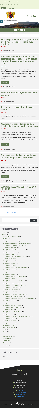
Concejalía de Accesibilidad (10, 241)
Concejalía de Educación (9, 206)
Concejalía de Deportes (9, 263)
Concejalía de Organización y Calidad (13, 296)
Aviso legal (20, 390)
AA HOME (4, 232)
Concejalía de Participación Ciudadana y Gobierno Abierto (18, 298)
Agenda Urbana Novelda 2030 (11, 236)
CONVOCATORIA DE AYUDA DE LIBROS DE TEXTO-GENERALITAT (18, 187)
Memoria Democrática (9, 327)
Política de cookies (20, 394)
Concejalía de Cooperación (10, 258)
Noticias (4, 234)
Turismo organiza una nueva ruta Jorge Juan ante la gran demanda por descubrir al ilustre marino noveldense (19, 42)
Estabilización (6, 340)
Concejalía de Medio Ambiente (11, 283)
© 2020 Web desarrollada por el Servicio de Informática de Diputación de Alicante (19, 404)
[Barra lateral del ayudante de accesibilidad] (1, 21)
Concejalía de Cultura (9, 87)
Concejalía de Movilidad (9, 292)
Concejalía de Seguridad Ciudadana (12, 312)
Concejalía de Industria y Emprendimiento (14, 276)
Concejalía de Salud (8, 309)
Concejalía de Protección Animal (11, 303)
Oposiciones (6, 343)
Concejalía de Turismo (9, 50)
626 (8, 212)
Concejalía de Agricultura (9, 247)
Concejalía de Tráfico (8, 314)
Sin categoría (5, 345)
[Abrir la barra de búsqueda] (28, 16)
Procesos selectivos (7, 336)
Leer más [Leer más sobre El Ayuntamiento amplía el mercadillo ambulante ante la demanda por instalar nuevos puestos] (4, 176)
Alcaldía (5, 238)
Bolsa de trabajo (7, 338)
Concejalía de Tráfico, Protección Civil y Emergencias (17, 316)
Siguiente (13, 212)
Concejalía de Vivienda (9, 323)
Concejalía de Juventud (9, 278)
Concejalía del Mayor (8, 101)
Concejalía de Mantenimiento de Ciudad (13, 281)
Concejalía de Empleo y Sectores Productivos (15, 116)
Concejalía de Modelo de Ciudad (11, 287)
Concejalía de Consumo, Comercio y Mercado (15, 256)
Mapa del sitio (20, 396)
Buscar (33, 220)
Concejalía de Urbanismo (9, 320)
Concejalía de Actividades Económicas (13, 245)
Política (5, 331)
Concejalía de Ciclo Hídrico (10, 252)
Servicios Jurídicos (8, 334)
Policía (5, 329)
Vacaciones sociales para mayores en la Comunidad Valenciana (19, 93)
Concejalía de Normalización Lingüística (13, 294)
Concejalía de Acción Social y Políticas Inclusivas (16, 243)
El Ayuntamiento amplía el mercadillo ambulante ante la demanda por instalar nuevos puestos (18, 156)
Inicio (19, 33)
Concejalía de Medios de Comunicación (13, 285)
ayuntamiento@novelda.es (16, 1)
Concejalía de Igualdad (9, 274)
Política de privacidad (20, 392)
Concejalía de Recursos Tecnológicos (13, 307)
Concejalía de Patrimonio (9, 300)
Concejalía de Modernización (10, 289)
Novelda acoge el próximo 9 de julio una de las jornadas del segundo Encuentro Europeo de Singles (19, 125)
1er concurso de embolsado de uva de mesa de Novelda (17, 108)
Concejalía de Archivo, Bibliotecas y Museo (14, 250)
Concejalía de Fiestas (8, 269)
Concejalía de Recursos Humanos (12, 305)
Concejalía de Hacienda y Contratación (13, 272)
